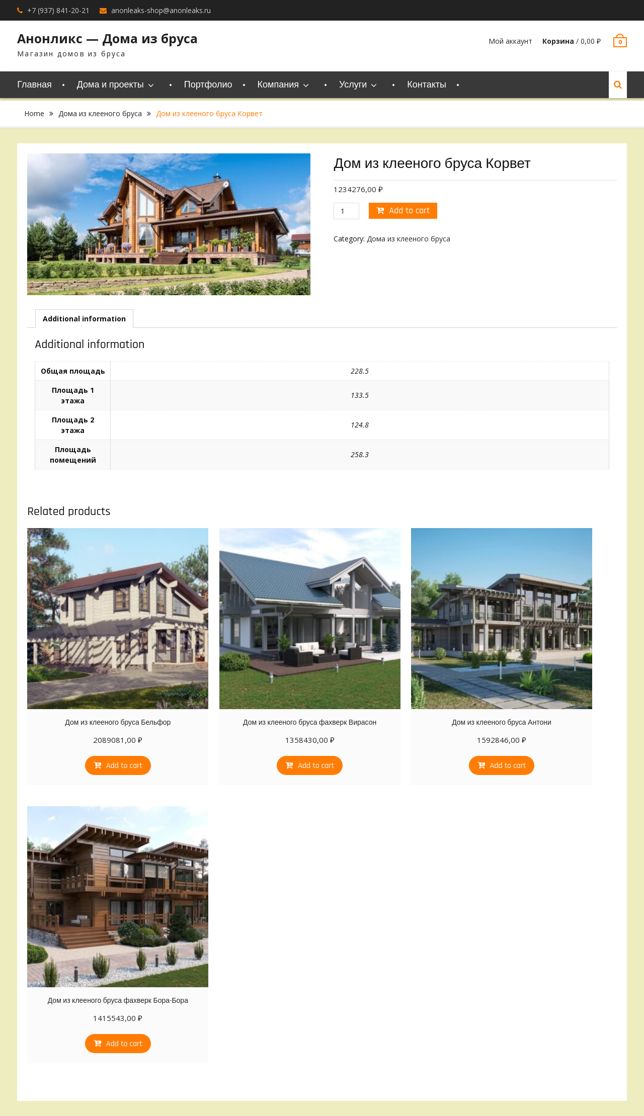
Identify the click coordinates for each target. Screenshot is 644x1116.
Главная (34, 85)
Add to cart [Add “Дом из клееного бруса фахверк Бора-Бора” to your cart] (124, 1044)
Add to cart (409, 210)
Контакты (426, 85)
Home (34, 113)
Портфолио (208, 85)
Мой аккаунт (510, 41)
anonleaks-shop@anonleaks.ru (161, 10)
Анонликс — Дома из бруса (107, 38)
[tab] (84, 318)
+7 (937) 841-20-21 (58, 10)
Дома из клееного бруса (100, 113)
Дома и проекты (110, 85)
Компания (278, 85)
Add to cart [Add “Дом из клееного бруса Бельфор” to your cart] (124, 765)
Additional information (84, 318)
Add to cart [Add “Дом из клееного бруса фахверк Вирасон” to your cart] (316, 765)
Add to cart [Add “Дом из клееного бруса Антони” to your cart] (508, 765)
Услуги (353, 85)
